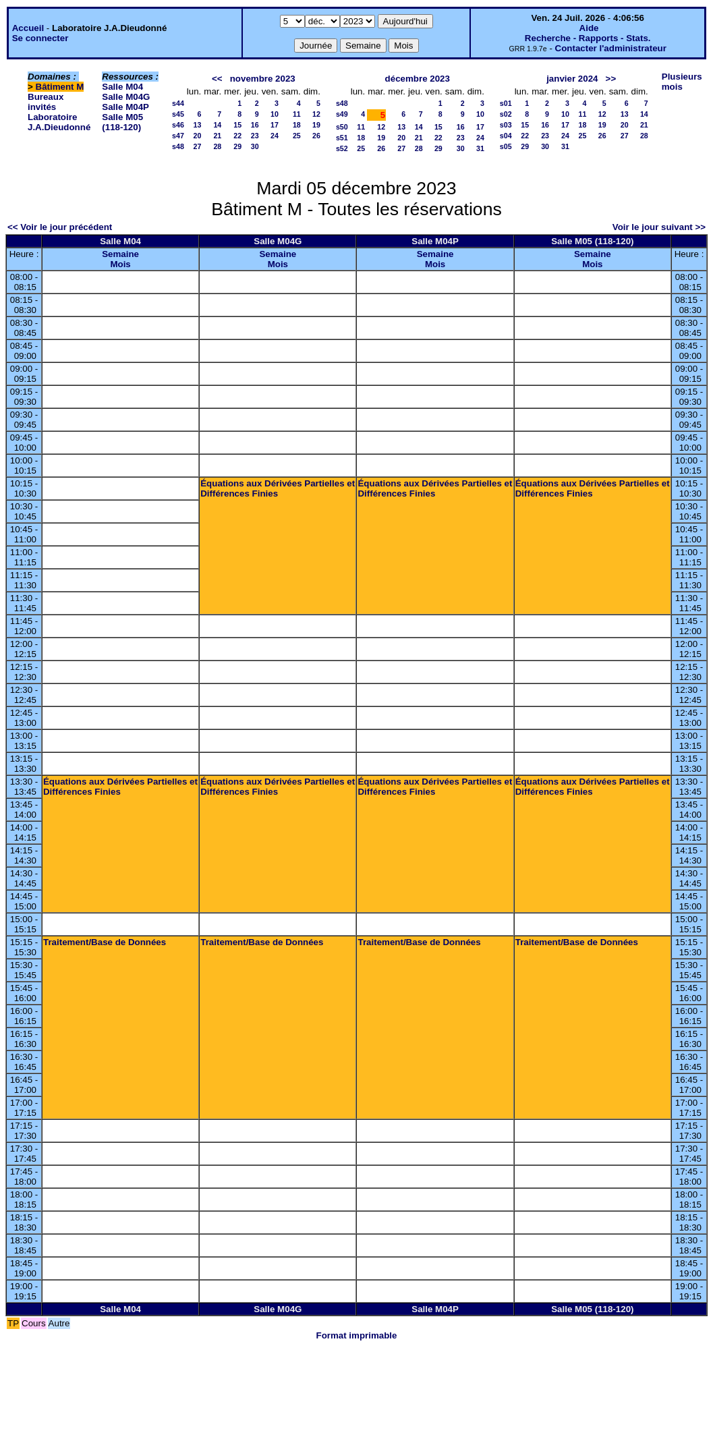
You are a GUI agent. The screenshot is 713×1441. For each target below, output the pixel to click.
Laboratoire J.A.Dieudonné (59, 122)
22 (237, 136)
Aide (589, 28)
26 (316, 136)
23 (255, 136)
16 (255, 125)
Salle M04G (126, 97)
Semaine (120, 254)
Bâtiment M (60, 87)
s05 (506, 146)
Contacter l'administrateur (610, 48)
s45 (178, 114)
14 (217, 125)
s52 (342, 148)
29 (237, 146)
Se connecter (40, 38)
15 (237, 125)
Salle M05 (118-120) (122, 122)
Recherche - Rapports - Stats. (588, 38)
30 (255, 146)
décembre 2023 (417, 79)
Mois (120, 264)
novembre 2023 (262, 79)
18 (297, 125)
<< (217, 79)
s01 (506, 103)
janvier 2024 (572, 79)
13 (197, 125)
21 (217, 136)
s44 (178, 103)
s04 (506, 136)
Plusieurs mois (682, 82)
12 (316, 114)
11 (297, 114)
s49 (342, 114)
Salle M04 (122, 87)
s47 (178, 136)
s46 (178, 125)
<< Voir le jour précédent (59, 227)
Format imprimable (356, 1335)
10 (274, 114)
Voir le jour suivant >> (659, 227)
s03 (506, 125)
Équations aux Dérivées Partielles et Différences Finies (277, 488)
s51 (342, 138)
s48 (178, 146)
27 (197, 146)
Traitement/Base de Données (104, 942)
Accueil (28, 28)
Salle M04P (125, 107)
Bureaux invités (45, 102)
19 (316, 125)
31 (480, 148)
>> (611, 79)
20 (197, 136)
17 (274, 125)
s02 (506, 114)
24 (274, 136)
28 (217, 146)
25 (297, 136)
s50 (342, 127)
